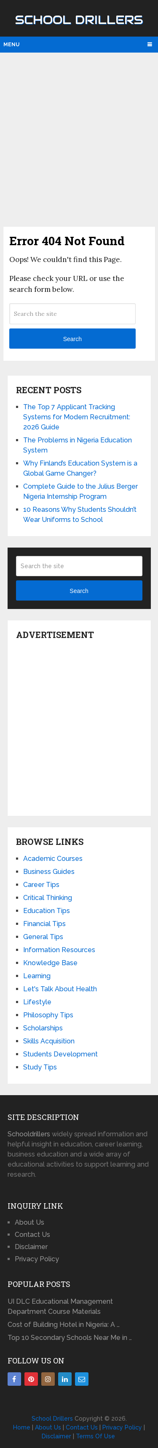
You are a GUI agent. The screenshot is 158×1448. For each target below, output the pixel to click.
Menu (11, 45)
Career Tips (41, 885)
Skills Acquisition (49, 1041)
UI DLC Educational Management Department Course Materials (60, 1306)
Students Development (60, 1054)
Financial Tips (44, 924)
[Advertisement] (79, 138)
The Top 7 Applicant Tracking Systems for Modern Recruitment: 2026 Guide (76, 417)
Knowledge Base (50, 963)
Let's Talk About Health (60, 989)
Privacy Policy (37, 1259)
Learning (37, 976)
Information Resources (59, 950)
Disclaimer (31, 1247)
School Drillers (79, 19)
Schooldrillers (29, 1134)
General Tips (43, 937)
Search (72, 339)
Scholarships (43, 1028)
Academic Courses (53, 859)
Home (21, 1427)
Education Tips (46, 911)
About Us (29, 1222)
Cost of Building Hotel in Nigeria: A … (64, 1325)
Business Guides (49, 872)
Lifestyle (37, 1002)
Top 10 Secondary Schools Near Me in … (70, 1338)
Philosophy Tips (48, 1015)
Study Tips (40, 1067)
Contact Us (32, 1235)
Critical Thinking (47, 898)
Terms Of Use (95, 1436)
